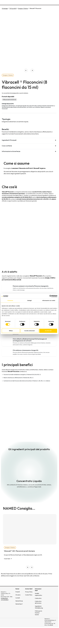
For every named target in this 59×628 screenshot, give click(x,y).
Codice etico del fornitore (38, 602)
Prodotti (17, 592)
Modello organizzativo (38, 594)
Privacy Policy (28, 592)
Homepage (5, 8)
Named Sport (19, 604)
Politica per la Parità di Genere (38, 612)
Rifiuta (11, 330)
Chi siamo (38, 2)
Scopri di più (7, 558)
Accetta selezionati (29, 330)
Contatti (55, 2)
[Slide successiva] (31, 567)
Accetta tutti (48, 330)
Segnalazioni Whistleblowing (39, 607)
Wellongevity (47, 2)
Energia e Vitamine (23, 8)
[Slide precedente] (27, 567)
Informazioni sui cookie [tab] (48, 300)
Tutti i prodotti (12, 8)
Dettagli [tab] (29, 300)
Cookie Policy (28, 595)
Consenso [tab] (10, 300)
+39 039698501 (4, 600)
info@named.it (4, 598)
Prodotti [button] (30, 2)
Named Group (19, 601)
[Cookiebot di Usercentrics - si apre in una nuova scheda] (50, 296)
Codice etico (38, 598)
